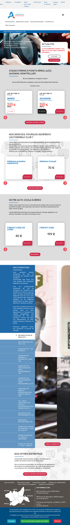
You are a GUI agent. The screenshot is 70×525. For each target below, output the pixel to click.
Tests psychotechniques (37, 21)
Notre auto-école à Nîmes (27, 4)
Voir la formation (52, 443)
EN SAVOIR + (27, 176)
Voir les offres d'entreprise (35, 473)
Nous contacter (47, 3)
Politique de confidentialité (57, 482)
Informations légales (23, 482)
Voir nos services (35, 187)
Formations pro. (49, 21)
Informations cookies (39, 482)
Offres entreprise (10, 24)
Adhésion (9, 2)
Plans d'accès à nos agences (27, 483)
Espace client (55, 3)
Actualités (18, 2)
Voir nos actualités (54, 59)
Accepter (11, 521)
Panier (63, 2)
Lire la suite (54, 55)
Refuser (57, 521)
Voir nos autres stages (35, 122)
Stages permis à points (22, 21)
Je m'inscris (60, 110)
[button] (65, 116)
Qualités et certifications (46, 483)
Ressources (37, 2)
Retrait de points (10, 21)
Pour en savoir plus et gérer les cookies (35, 521)
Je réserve (42, 110)
